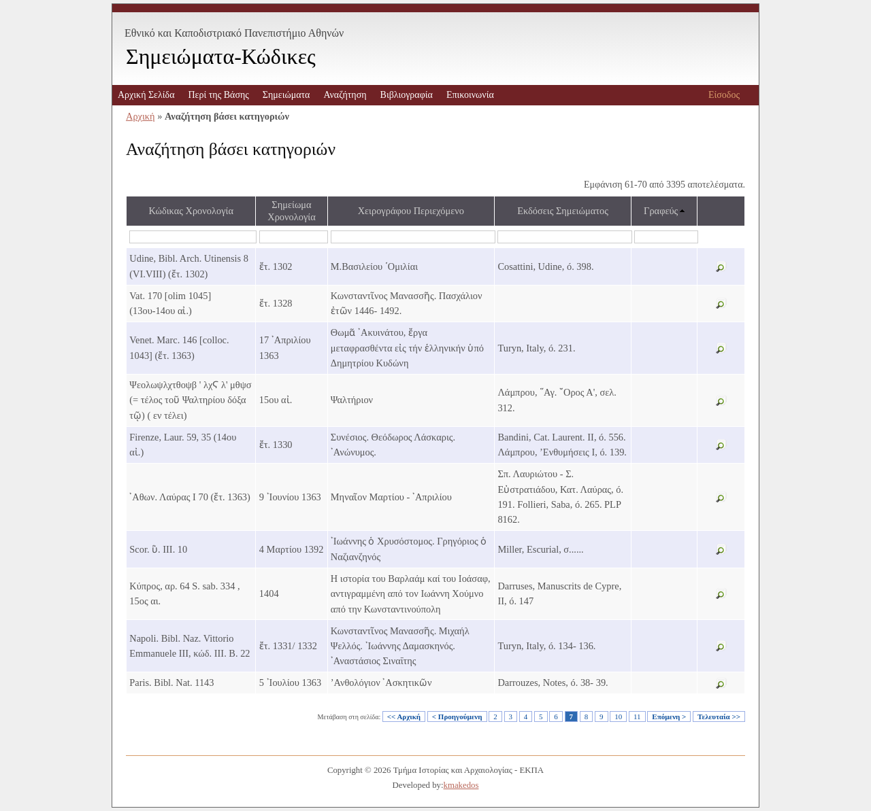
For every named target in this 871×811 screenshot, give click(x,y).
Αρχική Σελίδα (146, 95)
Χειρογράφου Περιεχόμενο (411, 210)
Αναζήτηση (344, 95)
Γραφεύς (661, 210)
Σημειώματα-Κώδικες (221, 56)
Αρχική (140, 116)
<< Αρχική (404, 716)
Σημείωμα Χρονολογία (291, 210)
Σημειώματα (286, 95)
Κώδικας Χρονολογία (191, 210)
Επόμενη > (669, 716)
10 (618, 716)
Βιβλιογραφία (406, 95)
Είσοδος (724, 95)
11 (637, 716)
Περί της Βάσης (218, 95)
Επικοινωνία (470, 95)
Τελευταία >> (718, 716)
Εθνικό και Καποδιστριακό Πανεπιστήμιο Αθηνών (234, 33)
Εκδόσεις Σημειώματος (562, 210)
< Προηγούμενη (457, 716)
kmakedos (461, 785)
